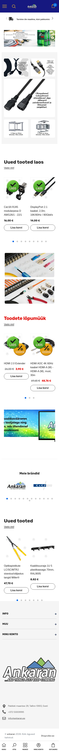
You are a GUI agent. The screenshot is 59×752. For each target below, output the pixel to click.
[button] (14, 747)
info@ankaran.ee (16, 718)
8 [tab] (42, 241)
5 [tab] (29, 241)
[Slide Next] (52, 18)
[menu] (4, 6)
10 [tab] (44, 498)
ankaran (11, 734)
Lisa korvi (16, 227)
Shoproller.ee (47, 735)
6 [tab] (33, 241)
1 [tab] (13, 241)
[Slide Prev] (7, 18)
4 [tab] (25, 241)
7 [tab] (38, 241)
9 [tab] (46, 241)
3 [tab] (21, 241)
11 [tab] (48, 498)
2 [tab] (17, 241)
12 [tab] (52, 498)
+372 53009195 (16, 712)
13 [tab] (29, 500)
